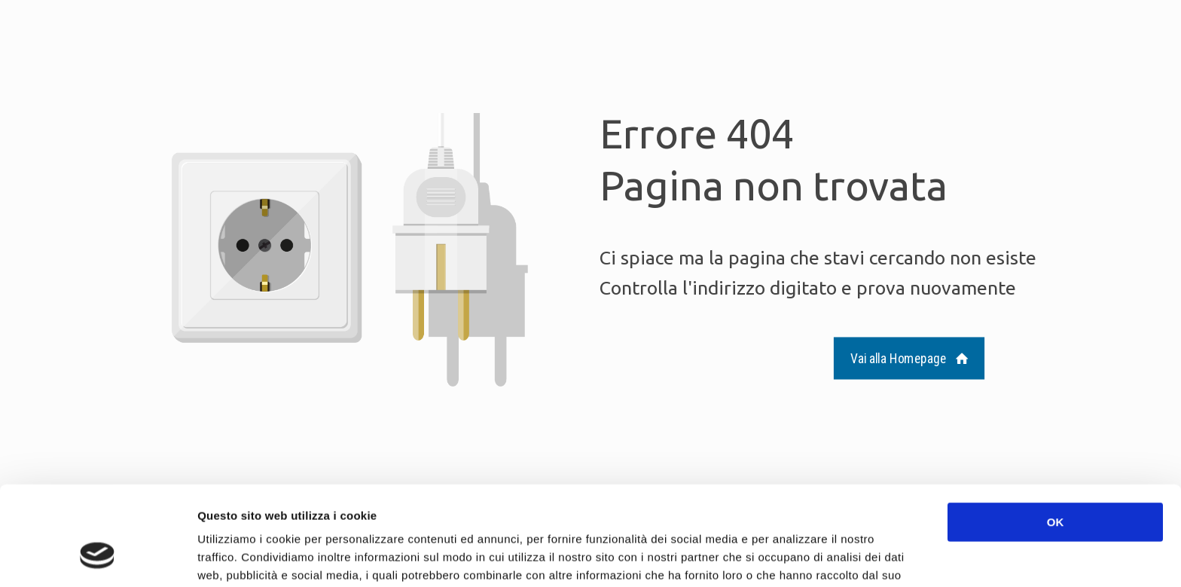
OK (1055, 436)
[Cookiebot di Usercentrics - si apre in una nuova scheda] (97, 557)
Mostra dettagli (800, 557)
